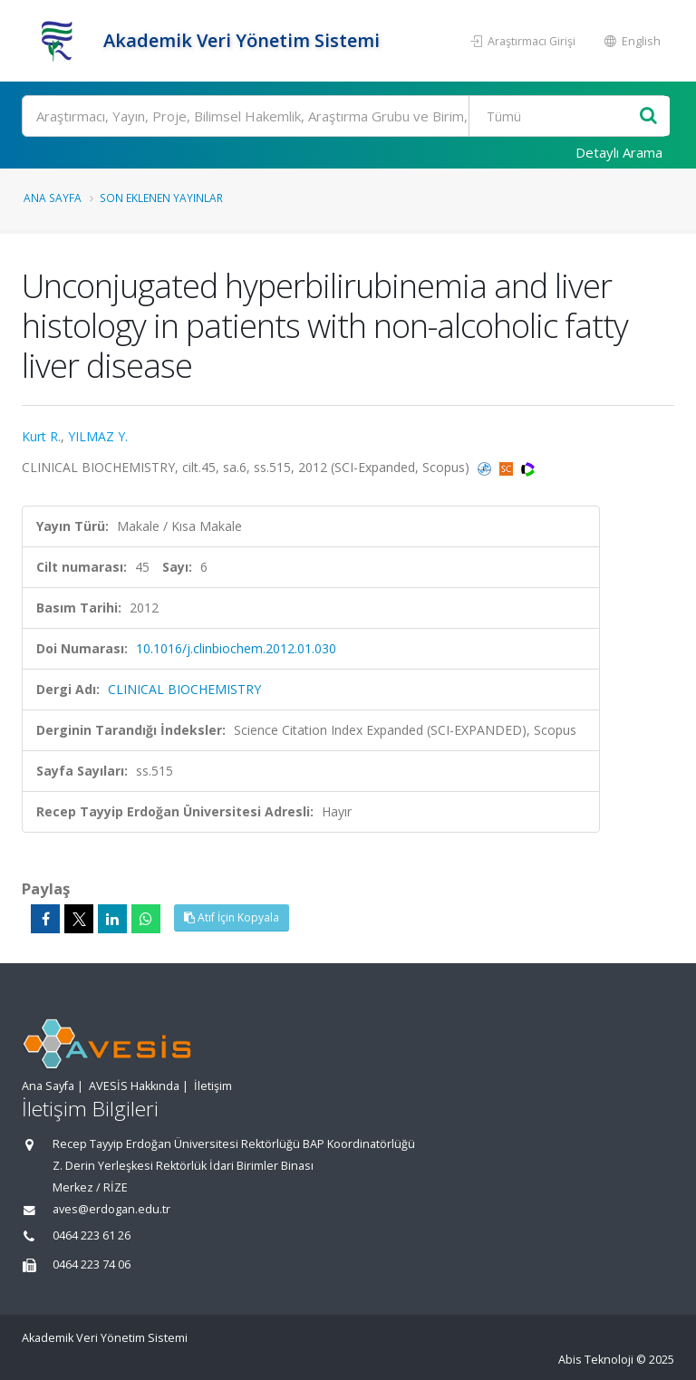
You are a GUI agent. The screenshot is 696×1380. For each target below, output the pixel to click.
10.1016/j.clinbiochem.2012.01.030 (236, 648)
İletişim (213, 1086)
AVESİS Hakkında (134, 1086)
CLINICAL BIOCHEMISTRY (184, 689)
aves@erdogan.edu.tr (111, 1209)
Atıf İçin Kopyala (231, 917)
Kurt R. (41, 436)
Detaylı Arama (618, 152)
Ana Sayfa (53, 197)
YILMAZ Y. (98, 436)
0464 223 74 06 (91, 1264)
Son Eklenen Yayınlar (161, 197)
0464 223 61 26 (91, 1235)
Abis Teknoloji (595, 1359)
